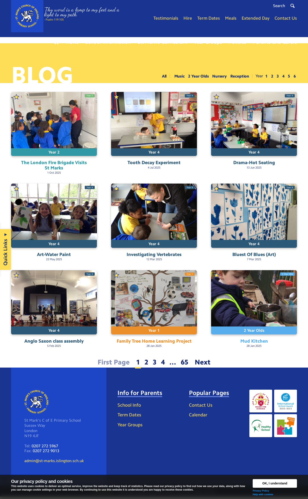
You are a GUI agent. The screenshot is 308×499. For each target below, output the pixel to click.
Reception (239, 76)
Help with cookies (263, 494)
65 (185, 364)
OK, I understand (274, 483)
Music (179, 76)
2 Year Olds (198, 76)
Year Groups (130, 426)
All (164, 76)
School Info (130, 407)
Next (204, 364)
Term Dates (129, 416)
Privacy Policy (261, 490)
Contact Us (201, 407)
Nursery (219, 76)
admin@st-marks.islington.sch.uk (54, 462)
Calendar (198, 416)
